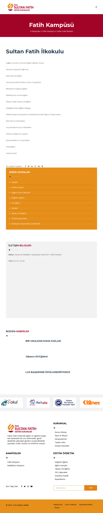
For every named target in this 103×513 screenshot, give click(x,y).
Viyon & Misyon (61, 435)
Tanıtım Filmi (60, 442)
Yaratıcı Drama (17, 187)
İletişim (57, 507)
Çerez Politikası (71, 504)
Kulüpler (14, 182)
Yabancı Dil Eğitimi (18, 213)
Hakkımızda (57, 504)
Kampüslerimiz (61, 439)
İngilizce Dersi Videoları (20, 192)
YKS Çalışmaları (61, 472)
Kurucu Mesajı (60, 432)
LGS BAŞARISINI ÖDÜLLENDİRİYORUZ (48, 372)
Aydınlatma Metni (85, 504)
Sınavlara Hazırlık (61, 476)
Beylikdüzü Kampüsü (15, 465)
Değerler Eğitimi (17, 198)
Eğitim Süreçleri (61, 465)
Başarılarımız (60, 479)
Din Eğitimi (15, 203)
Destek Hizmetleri (62, 446)
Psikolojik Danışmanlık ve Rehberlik (25, 223)
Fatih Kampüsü (13, 462)
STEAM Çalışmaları (19, 218)
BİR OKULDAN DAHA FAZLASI (43, 341)
